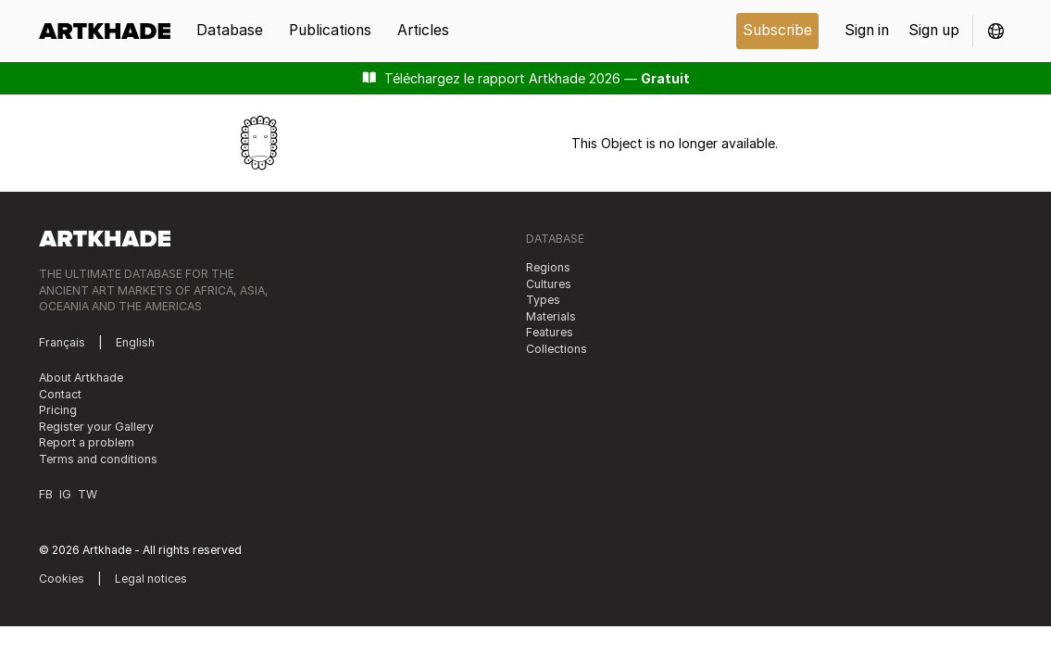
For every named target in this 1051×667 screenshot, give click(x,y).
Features (549, 332)
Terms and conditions (98, 459)
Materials (551, 316)
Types (543, 300)
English (135, 342)
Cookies (61, 578)
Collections (556, 349)
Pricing (58, 410)
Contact (60, 394)
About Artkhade (81, 377)
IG (65, 494)
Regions (548, 267)
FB (46, 494)
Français (62, 342)
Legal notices (151, 578)
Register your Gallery (96, 427)
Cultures (548, 284)
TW (87, 494)
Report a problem (86, 442)
